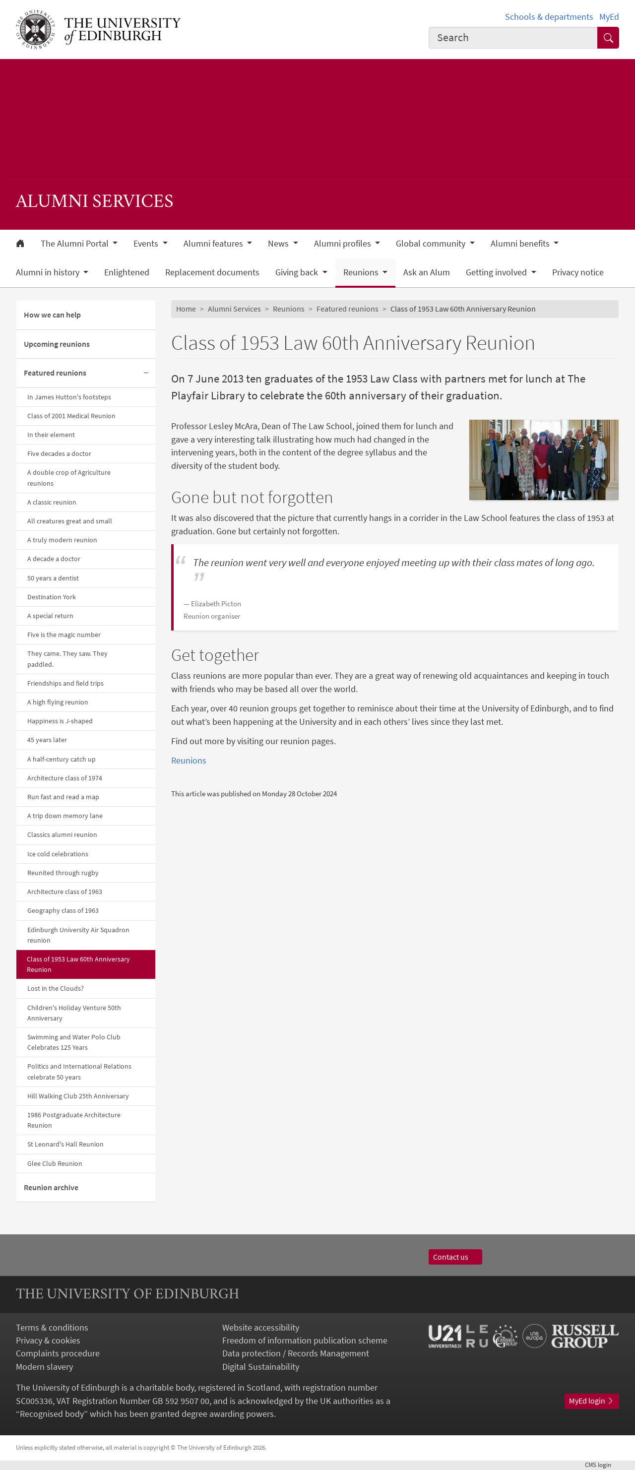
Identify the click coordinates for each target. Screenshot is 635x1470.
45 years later (47, 739)
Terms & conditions (52, 1327)
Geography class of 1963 (63, 910)
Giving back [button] (297, 272)
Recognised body (52, 1413)
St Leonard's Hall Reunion (65, 1144)
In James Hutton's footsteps (69, 396)
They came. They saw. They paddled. (67, 658)
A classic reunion (51, 502)
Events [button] (146, 243)
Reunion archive (51, 1187)
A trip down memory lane (65, 815)
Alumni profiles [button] (343, 243)
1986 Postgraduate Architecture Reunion (74, 1120)
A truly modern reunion (62, 539)
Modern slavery (44, 1366)
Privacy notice (578, 272)
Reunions (289, 309)
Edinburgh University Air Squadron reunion (78, 935)
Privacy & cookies (48, 1340)
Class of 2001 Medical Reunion (71, 415)
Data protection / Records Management (295, 1353)
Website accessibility (260, 1327)
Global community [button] (431, 243)
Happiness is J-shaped (60, 720)
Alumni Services (234, 309)
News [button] (279, 243)
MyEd (609, 16)
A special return (50, 615)
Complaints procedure (58, 1353)
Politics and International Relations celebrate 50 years (79, 1071)
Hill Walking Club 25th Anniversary (78, 1095)
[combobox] (513, 38)
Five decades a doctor (59, 453)
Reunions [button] (362, 272)
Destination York (51, 596)
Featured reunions (55, 373)
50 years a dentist (53, 578)
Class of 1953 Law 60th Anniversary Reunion (78, 964)
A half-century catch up (61, 759)
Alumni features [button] (214, 243)
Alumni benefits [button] (521, 243)
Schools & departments (549, 16)
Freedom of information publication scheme (304, 1340)
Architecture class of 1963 (64, 891)
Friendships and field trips (65, 683)
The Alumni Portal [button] (76, 243)
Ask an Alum (426, 272)
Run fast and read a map (63, 796)
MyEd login (592, 1401)
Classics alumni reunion (62, 834)
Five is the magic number (64, 634)
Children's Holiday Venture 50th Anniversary (74, 1013)
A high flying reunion (57, 702)
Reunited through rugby (63, 872)
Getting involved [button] (497, 272)
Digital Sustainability (260, 1366)
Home (186, 309)
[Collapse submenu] (146, 373)
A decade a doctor (53, 558)
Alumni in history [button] (48, 272)
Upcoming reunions (57, 344)
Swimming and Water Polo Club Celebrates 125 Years (74, 1042)
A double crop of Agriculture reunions (69, 477)
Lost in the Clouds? (55, 988)
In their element (51, 434)
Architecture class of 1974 (64, 777)
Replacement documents (212, 272)
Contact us (455, 1257)
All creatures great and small (69, 520)
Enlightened (126, 272)
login (602, 1465)
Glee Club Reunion (54, 1163)
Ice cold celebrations (57, 853)
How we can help (52, 315)
